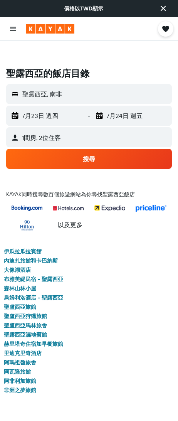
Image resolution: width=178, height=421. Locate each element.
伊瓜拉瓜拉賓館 (23, 231)
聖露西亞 (112, 406)
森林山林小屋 (20, 268)
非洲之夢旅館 (20, 370)
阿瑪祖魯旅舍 (20, 342)
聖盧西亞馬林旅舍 (25, 305)
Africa (69, 406)
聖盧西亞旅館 (20, 286)
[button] (163, 8)
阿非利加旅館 (20, 360)
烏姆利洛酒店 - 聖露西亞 (33, 277)
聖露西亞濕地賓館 (25, 314)
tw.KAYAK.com (20, 406)
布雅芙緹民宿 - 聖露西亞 (33, 259)
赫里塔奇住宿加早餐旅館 (33, 323)
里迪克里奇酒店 (23, 333)
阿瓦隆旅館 (17, 351)
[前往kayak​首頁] (50, 29)
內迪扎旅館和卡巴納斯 (31, 240)
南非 (89, 406)
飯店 (49, 406)
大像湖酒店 (17, 249)
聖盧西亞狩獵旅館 (25, 296)
